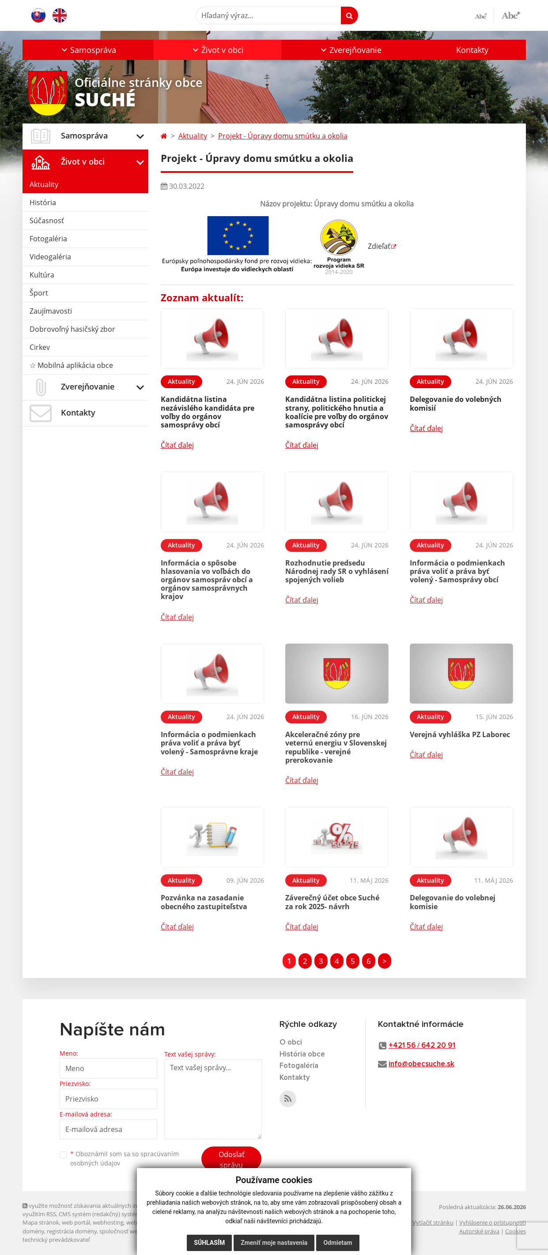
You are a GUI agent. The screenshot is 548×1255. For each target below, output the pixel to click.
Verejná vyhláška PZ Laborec (460, 734)
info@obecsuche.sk (421, 1064)
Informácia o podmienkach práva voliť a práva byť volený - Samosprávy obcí (457, 571)
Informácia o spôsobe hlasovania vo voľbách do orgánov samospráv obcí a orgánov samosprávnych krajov (207, 580)
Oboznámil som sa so (124, 1158)
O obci (291, 1042)
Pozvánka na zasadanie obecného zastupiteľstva (204, 902)
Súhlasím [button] (209, 1242)
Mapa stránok (41, 1222)
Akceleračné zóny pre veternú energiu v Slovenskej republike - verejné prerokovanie (336, 747)
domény (33, 1231)
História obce (302, 1054)
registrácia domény (72, 1231)
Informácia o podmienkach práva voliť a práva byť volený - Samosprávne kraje (209, 743)
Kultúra (42, 275)
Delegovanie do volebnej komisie (452, 902)
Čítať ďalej (177, 445)
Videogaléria (50, 257)
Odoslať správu (232, 1160)
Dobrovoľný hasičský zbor (72, 329)
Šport (39, 293)
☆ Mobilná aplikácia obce (71, 365)
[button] (88, 50)
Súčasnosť (47, 220)
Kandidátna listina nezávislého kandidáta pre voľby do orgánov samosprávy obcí (207, 412)
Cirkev (40, 347)
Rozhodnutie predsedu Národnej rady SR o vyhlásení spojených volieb (337, 571)
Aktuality (44, 184)
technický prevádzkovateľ (56, 1240)
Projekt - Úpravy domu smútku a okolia (283, 136)
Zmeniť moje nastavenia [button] (274, 1242)
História (43, 202)
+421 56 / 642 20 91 (422, 1045)
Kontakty (472, 50)
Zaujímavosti (51, 311)
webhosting (108, 1222)
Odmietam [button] (337, 1242)
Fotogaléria (48, 239)
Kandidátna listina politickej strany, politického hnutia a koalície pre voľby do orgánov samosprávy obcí (336, 412)
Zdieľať (377, 246)
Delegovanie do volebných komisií (456, 403)
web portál (76, 1222)
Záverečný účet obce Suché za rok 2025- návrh (332, 902)
